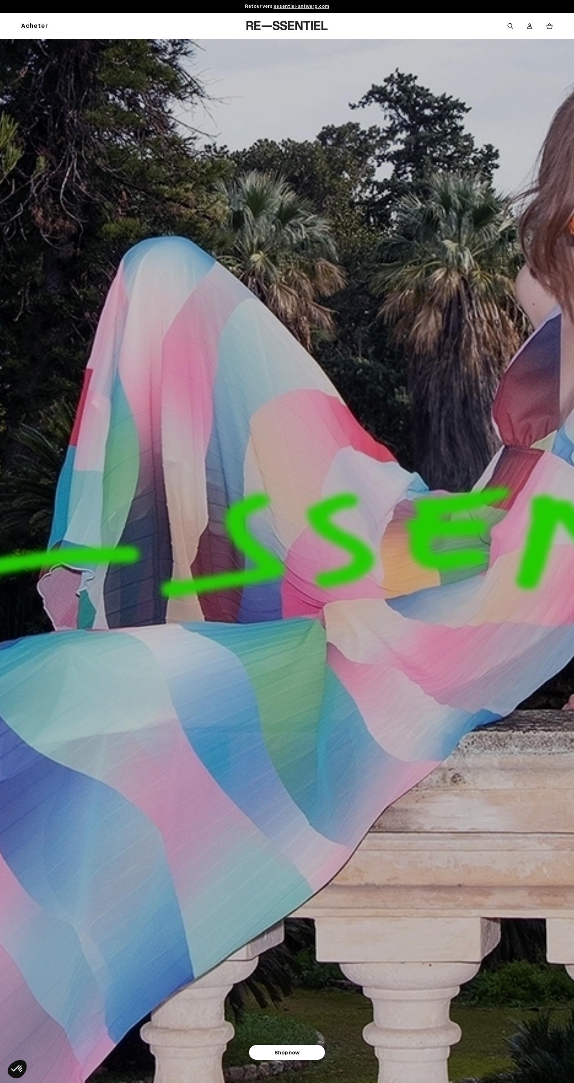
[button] (17, 1069)
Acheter (34, 26)
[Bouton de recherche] (510, 26)
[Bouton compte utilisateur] (530, 26)
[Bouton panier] (549, 26)
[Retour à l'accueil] (287, 26)
